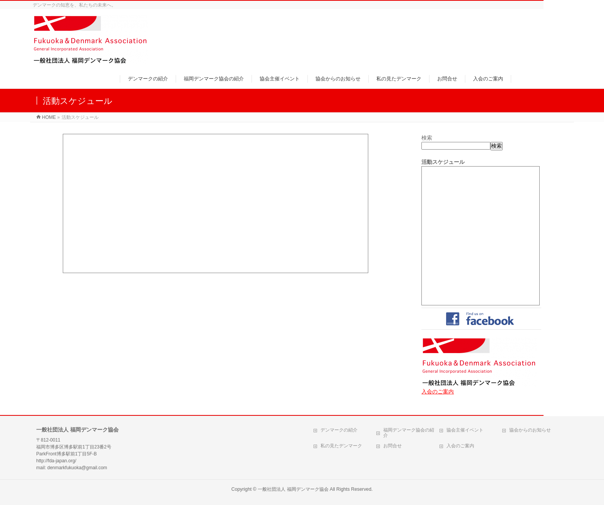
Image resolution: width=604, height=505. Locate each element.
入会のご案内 (437, 391)
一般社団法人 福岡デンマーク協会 (293, 489)
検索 (426, 138)
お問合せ (392, 445)
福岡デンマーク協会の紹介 (408, 432)
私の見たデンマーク (341, 445)
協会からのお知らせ (530, 430)
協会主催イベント (464, 430)
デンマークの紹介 (338, 430)
